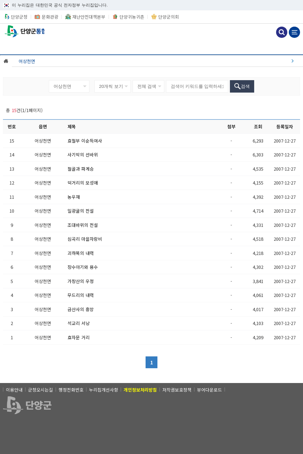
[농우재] (73, 197)
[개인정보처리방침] (140, 389)
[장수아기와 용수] (82, 267)
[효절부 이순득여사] (84, 141)
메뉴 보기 (294, 32)
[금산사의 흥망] (80, 309)
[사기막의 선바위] (82, 154)
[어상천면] (157, 61)
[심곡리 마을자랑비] (84, 239)
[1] (151, 362)
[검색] (242, 86)
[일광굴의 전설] (80, 211)
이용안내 (14, 390)
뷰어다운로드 (209, 390)
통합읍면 (22, 31)
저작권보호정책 (176, 390)
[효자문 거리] (78, 337)
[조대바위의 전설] (82, 225)
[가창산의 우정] (80, 281)
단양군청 (19, 17)
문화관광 (50, 17)
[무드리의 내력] (80, 295)
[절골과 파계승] (80, 169)
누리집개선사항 (103, 390)
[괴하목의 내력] (80, 253)
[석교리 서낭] (78, 323)
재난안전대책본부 (88, 17)
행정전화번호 (71, 390)
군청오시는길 (40, 390)
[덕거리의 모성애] (82, 183)
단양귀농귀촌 (132, 17)
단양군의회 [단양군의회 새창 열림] (168, 17)
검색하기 (281, 32)
